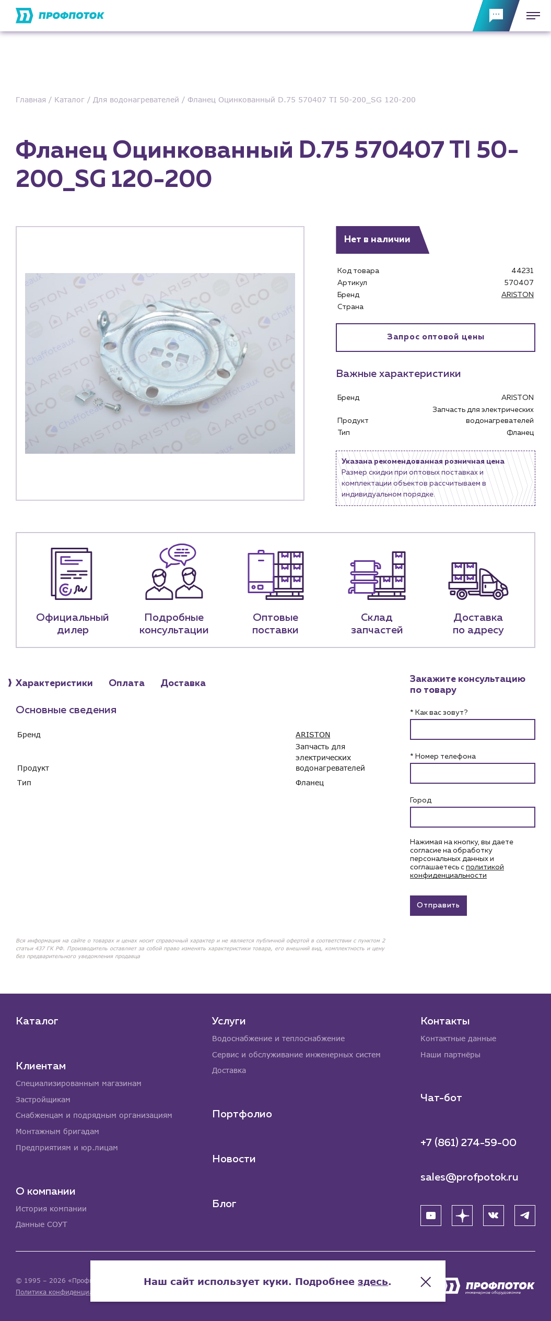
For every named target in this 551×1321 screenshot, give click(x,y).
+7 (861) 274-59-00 (468, 1142)
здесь (381, 1279)
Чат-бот (441, 1097)
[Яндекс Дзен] (462, 1215)
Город (420, 801)
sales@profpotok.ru (469, 1177)
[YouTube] (430, 1215)
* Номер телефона (443, 757)
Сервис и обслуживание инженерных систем (296, 1053)
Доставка (229, 1070)
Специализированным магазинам (79, 1082)
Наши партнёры (450, 1053)
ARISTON (517, 295)
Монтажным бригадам (57, 1131)
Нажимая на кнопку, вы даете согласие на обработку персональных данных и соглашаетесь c (461, 859)
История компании (51, 1208)
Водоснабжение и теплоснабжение (278, 1037)
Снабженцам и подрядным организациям (94, 1115)
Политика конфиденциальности (67, 1292)
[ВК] (493, 1215)
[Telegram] (524, 1215)
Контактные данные (458, 1037)
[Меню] (530, 15)
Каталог (37, 1020)
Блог (224, 1203)
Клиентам (41, 1065)
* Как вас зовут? (438, 713)
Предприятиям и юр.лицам (67, 1147)
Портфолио (242, 1113)
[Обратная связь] (496, 15)
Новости (234, 1158)
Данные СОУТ (41, 1224)
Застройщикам (43, 1098)
